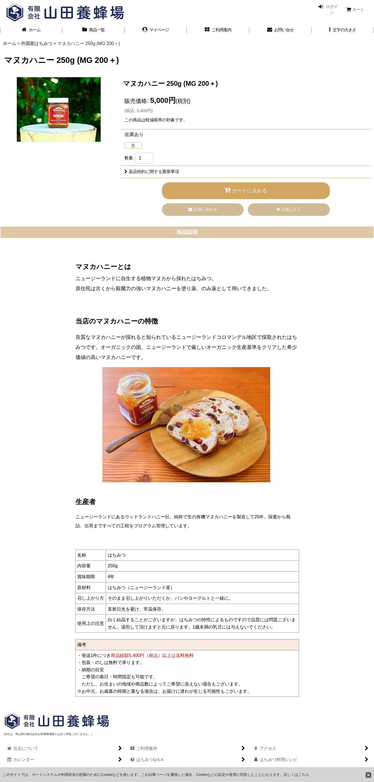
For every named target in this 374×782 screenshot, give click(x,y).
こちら (303, 774)
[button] (343, 30)
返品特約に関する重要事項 (151, 171)
